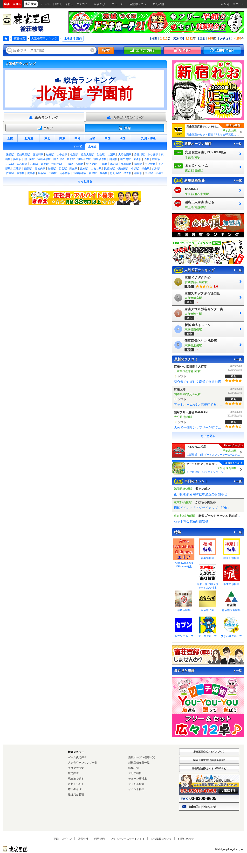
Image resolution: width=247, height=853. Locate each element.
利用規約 (99, 838)
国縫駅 (138, 163)
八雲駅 (79, 163)
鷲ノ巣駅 (91, 163)
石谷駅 (10, 163)
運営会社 (83, 838)
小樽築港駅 (79, 173)
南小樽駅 (65, 173)
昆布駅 (84, 168)
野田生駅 (56, 163)
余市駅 (21, 173)
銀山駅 (146, 168)
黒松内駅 (40, 168)
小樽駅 (53, 173)
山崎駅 (104, 163)
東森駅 (137, 159)
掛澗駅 (113, 159)
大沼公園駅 (124, 154)
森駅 (147, 159)
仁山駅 (101, 154)
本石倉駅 (22, 163)
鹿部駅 (71, 159)
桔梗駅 (50, 154)
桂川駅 (156, 159)
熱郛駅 (52, 168)
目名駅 (63, 168)
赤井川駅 (139, 154)
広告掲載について (161, 838)
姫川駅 (17, 159)
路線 (124, 128)
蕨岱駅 (28, 168)
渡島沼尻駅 (84, 159)
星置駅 (127, 173)
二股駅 (17, 168)
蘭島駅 (31, 173)
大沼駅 (112, 154)
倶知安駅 (122, 168)
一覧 (237, 144)
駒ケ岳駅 (153, 154)
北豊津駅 (126, 163)
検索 (106, 50)
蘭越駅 (73, 168)
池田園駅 (29, 159)
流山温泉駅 (44, 159)
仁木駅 (10, 173)
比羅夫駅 (109, 168)
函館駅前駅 (23, 154)
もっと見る (85, 181)
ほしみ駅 (115, 173)
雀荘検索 (19, 38)
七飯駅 (74, 154)
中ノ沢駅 (150, 163)
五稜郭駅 (38, 154)
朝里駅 (93, 173)
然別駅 (156, 168)
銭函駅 (104, 173)
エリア (45, 128)
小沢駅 (135, 168)
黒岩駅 (114, 163)
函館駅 (10, 154)
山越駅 (69, 163)
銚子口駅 (58, 159)
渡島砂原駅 (100, 159)
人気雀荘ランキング (44, 38)
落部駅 (45, 163)
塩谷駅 (42, 173)
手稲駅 (149, 173)
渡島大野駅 (87, 154)
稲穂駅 (138, 173)
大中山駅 (62, 154)
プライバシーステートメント (127, 838)
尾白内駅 (125, 159)
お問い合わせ (186, 838)
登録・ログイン (62, 838)
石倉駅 (34, 163)
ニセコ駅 (96, 168)
